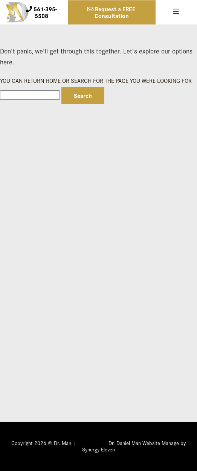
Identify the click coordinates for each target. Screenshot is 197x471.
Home (53, 80)
